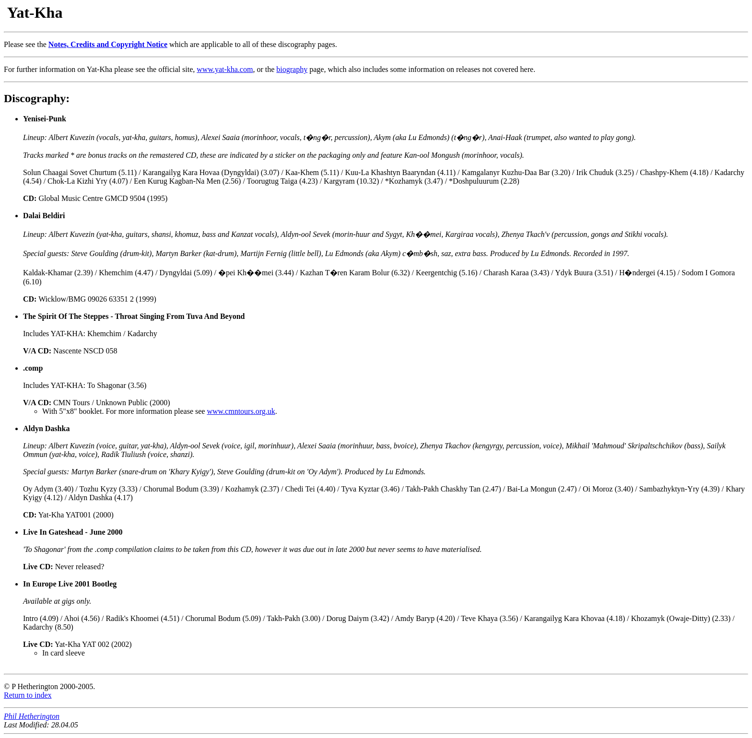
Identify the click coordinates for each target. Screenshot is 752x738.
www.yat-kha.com (225, 69)
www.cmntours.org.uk (241, 411)
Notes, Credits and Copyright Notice (107, 44)
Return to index (28, 695)
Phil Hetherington (31, 716)
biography (291, 69)
